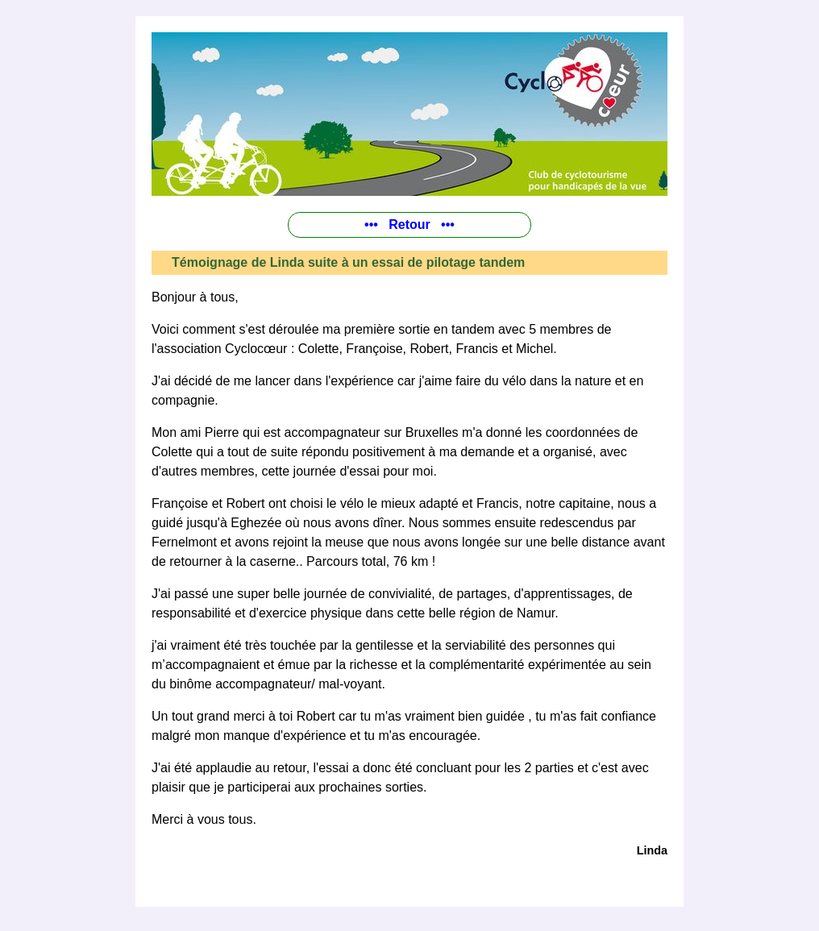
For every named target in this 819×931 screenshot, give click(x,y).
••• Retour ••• (409, 224)
